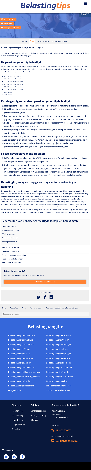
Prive (32, 41)
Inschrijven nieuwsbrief (10, 28)
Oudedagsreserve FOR (10, 230)
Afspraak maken (8, 19)
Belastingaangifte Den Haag (20, 339)
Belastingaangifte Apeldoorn (20, 358)
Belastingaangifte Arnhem (19, 362)
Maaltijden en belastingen (12, 259)
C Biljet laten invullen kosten (58, 390)
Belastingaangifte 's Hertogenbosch (24, 376)
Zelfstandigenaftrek (9, 226)
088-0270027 (61, 430)
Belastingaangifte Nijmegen (58, 353)
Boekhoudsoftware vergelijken (14, 255)
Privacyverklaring (38, 415)
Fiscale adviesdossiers (60, 41)
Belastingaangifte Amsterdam (21, 335)
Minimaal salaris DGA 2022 (12, 251)
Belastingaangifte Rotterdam (59, 335)
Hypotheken (17, 420)
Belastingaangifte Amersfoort (21, 367)
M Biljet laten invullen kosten (59, 385)
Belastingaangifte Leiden (57, 381)
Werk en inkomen (8, 234)
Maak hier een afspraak (45, 282)
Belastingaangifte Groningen (58, 344)
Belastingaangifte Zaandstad (59, 367)
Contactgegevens (38, 410)
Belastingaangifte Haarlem (58, 358)
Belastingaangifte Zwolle (19, 381)
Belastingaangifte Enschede (58, 362)
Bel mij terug (7, 23)
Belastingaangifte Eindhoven (21, 344)
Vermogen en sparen (9, 242)
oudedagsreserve (46, 168)
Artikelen (16, 429)
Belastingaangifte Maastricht (21, 385)
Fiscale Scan (17, 410)
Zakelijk (24, 41)
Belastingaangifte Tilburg (19, 349)
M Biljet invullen (15, 390)
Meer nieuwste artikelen (11, 262)
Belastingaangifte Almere (57, 349)
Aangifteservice (18, 424)
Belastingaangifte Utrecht (57, 339)
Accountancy (17, 415)
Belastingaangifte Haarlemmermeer (24, 372)
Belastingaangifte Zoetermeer (59, 376)
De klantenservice (64, 441)
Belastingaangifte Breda (19, 353)
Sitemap (34, 420)
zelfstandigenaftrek (64, 158)
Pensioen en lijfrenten (10, 238)
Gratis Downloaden (43, 41)
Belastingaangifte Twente (57, 372)
